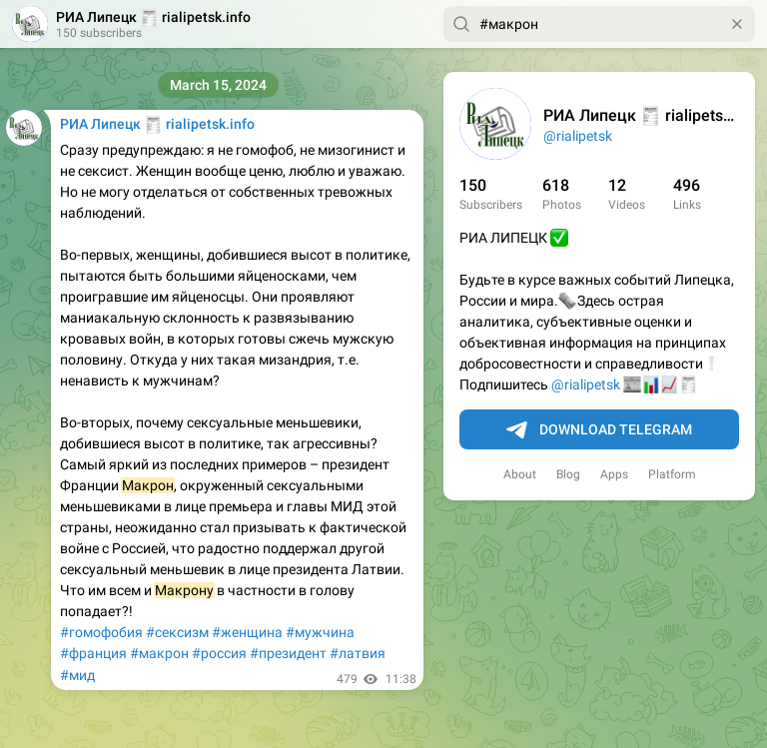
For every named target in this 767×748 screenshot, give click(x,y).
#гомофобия (101, 632)
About (519, 474)
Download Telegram (599, 430)
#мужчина (320, 632)
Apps (614, 474)
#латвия (357, 653)
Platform (672, 474)
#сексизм (177, 632)
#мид (77, 675)
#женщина (247, 632)
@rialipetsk (577, 136)
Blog (568, 474)
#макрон (159, 653)
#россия (219, 653)
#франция (93, 653)
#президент (288, 653)
